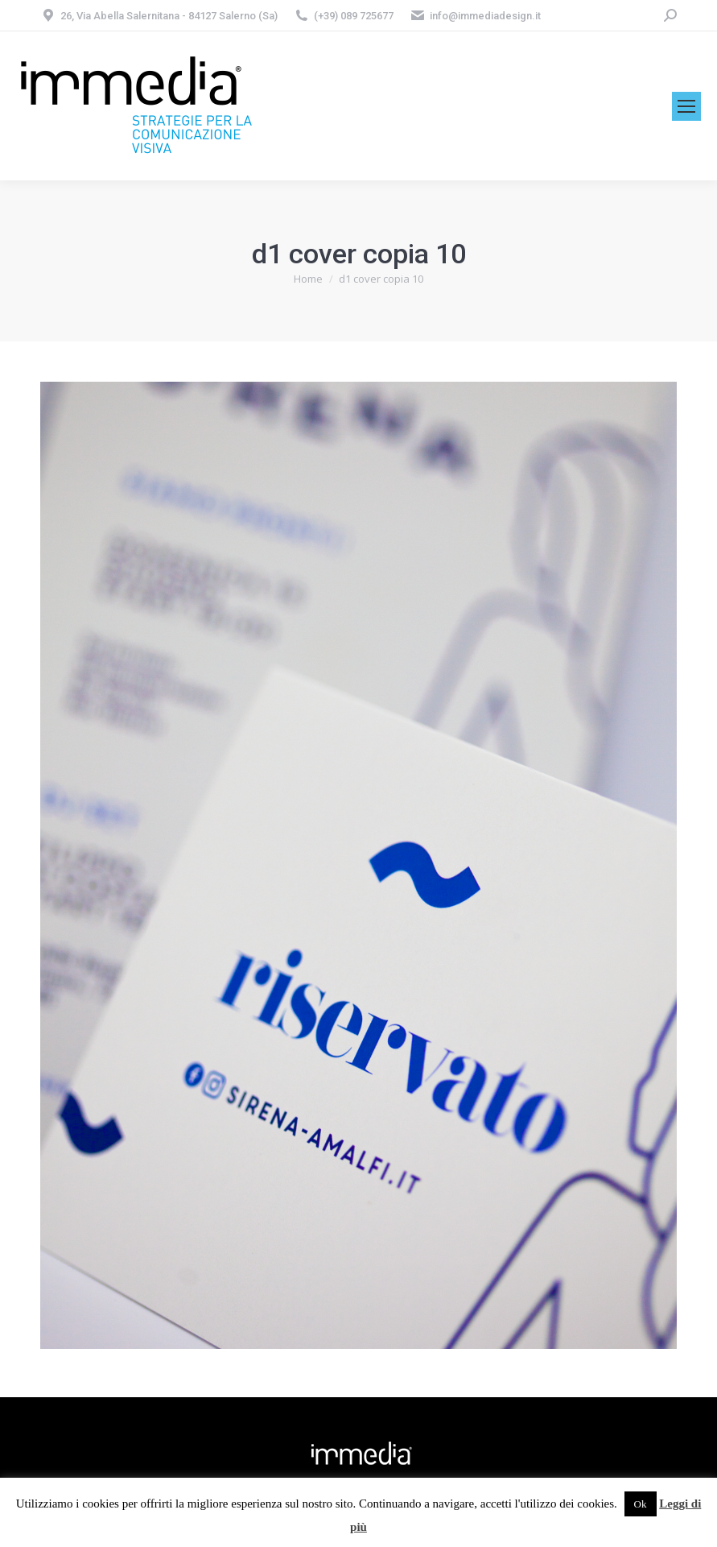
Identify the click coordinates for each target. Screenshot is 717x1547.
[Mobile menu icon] (686, 106)
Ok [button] (640, 1504)
